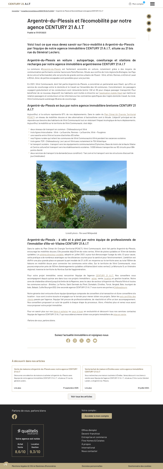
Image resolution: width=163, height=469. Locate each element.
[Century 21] (19, 4)
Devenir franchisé (91, 433)
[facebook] (14, 416)
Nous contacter (89, 451)
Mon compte (136, 3)
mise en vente (119, 314)
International (88, 447)
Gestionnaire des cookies (139, 466)
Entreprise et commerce (94, 437)
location (108, 278)
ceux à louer (77, 311)
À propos (86, 444)
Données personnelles (92, 466)
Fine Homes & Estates (93, 440)
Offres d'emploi (89, 430)
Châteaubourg (120, 287)
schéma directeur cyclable (51, 254)
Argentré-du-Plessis (51, 69)
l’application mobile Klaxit (111, 93)
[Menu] (152, 3)
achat (94, 278)
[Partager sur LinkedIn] (149, 30)
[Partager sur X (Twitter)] (149, 23)
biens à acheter (61, 311)
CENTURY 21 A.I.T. (105, 275)
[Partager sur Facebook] (149, 16)
